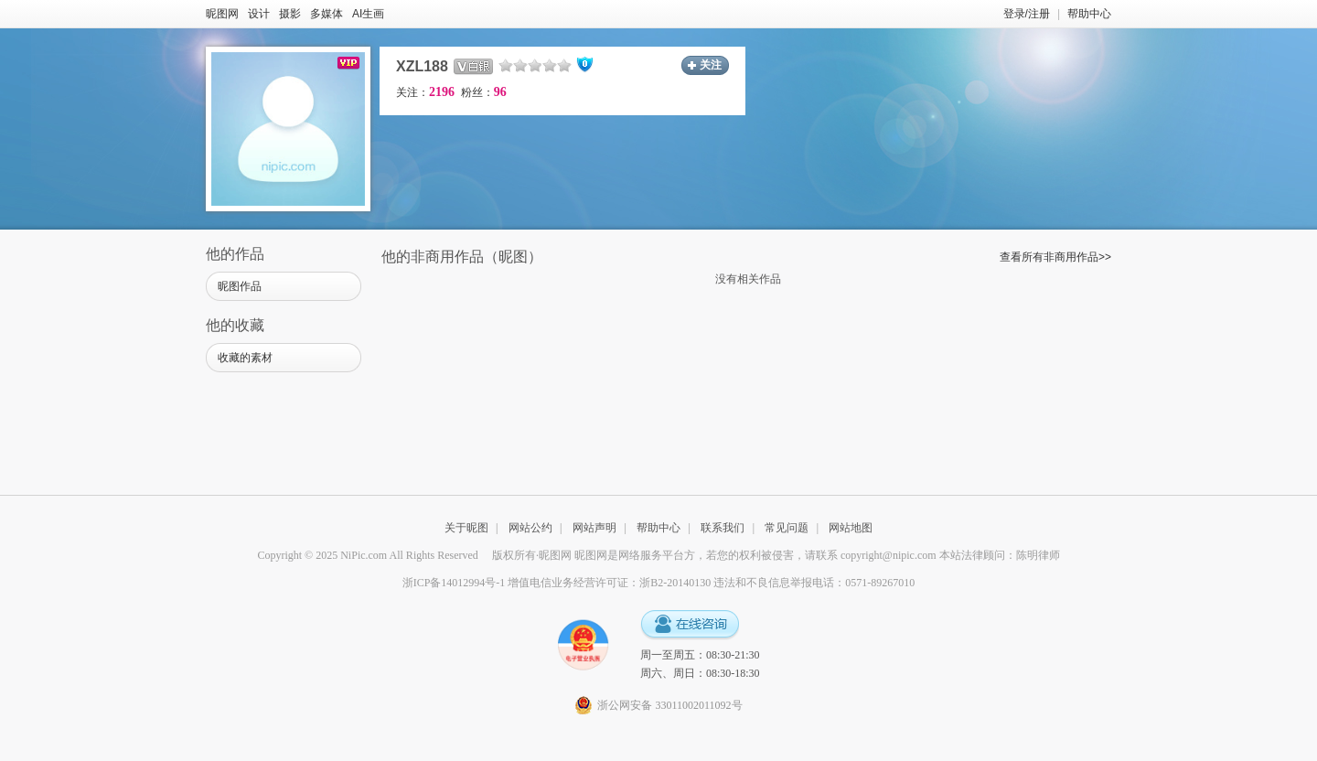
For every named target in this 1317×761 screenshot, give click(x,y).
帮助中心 (1089, 13)
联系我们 (722, 527)
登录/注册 (1026, 13)
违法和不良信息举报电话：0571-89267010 (814, 582)
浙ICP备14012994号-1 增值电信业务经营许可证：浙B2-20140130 (557, 582)
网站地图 (851, 527)
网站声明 (594, 527)
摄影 (290, 13)
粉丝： (484, 92)
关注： (425, 92)
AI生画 (368, 13)
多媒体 (326, 13)
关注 (711, 65)
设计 (259, 13)
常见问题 (786, 527)
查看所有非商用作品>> (1055, 257)
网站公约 (530, 527)
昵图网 (222, 13)
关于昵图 (466, 527)
